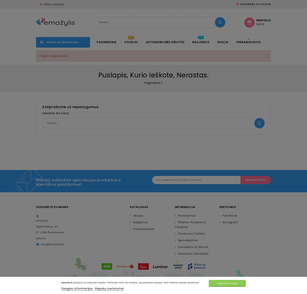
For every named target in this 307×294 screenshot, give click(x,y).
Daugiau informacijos (77, 288)
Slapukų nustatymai (109, 288)
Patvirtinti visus (227, 283)
